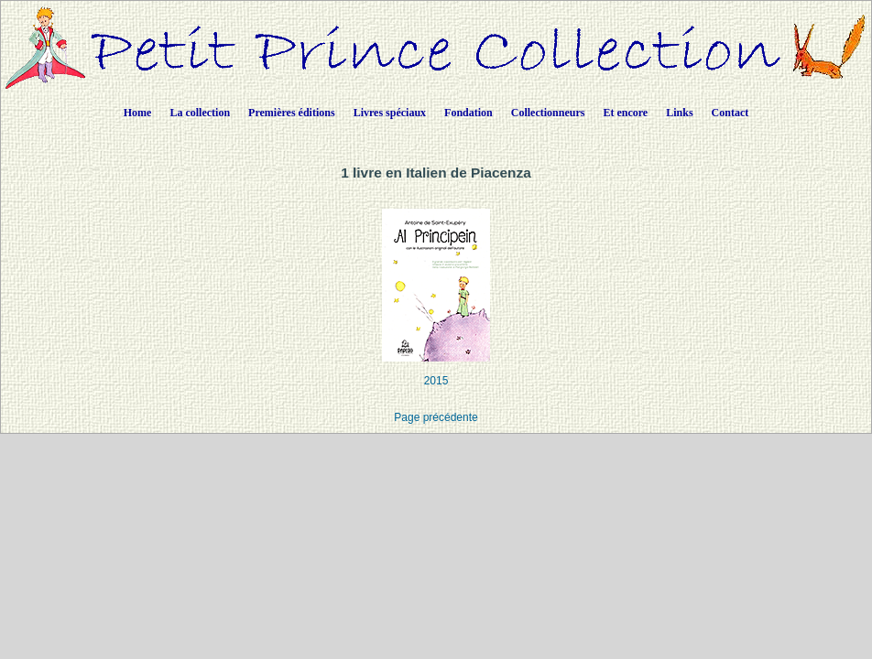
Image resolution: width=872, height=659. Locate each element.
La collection (199, 112)
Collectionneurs (548, 112)
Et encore (625, 112)
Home (138, 112)
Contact (730, 112)
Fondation (468, 112)
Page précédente (435, 417)
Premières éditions (291, 112)
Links (679, 112)
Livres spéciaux (390, 112)
